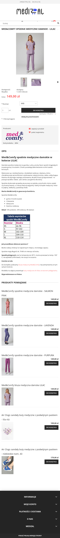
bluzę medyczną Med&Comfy (28, 265)
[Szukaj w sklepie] (30, 23)
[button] (36, 129)
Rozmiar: (5, 104)
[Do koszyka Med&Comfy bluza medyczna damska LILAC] (51, 393)
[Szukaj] (58, 23)
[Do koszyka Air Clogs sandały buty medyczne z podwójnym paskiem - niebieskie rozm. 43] (51, 462)
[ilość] (5, 110)
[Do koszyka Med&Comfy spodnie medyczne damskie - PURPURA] (51, 363)
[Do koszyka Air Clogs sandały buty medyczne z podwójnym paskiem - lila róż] (51, 427)
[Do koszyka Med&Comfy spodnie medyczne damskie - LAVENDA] (51, 333)
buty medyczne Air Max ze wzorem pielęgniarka (40, 270)
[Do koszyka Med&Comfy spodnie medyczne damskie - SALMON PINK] (51, 303)
